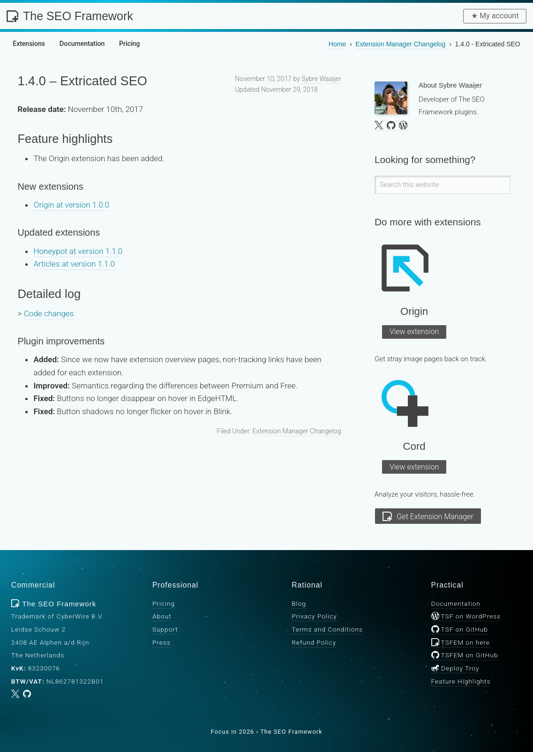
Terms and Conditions (327, 629)
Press (161, 642)
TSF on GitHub (459, 629)
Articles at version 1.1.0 (74, 263)
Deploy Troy (455, 668)
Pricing (163, 603)
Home (337, 44)
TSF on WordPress (466, 616)
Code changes (48, 313)
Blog (299, 603)
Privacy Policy (314, 616)
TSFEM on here (460, 642)
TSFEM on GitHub (464, 655)
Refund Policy (314, 642)
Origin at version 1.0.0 (71, 204)
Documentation (456, 603)
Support (165, 629)
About (162, 616)
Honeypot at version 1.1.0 (77, 251)
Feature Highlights (461, 681)
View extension (414, 331)
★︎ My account (494, 15)
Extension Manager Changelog (297, 431)
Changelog (400, 44)
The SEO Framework (70, 16)
